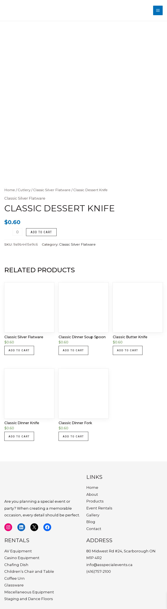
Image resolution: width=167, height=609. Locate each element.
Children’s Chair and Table (29, 571)
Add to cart (41, 233)
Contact (93, 529)
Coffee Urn (14, 578)
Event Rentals (99, 508)
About (92, 494)
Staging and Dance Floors (28, 599)
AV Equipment (18, 551)
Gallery (92, 515)
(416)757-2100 (98, 571)
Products (95, 501)
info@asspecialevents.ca (109, 565)
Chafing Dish (16, 565)
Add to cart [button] (19, 352)
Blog (90, 522)
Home (9, 191)
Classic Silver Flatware (51, 191)
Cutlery (24, 191)
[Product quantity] (17, 233)
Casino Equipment (21, 558)
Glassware (14, 585)
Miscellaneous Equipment (29, 592)
